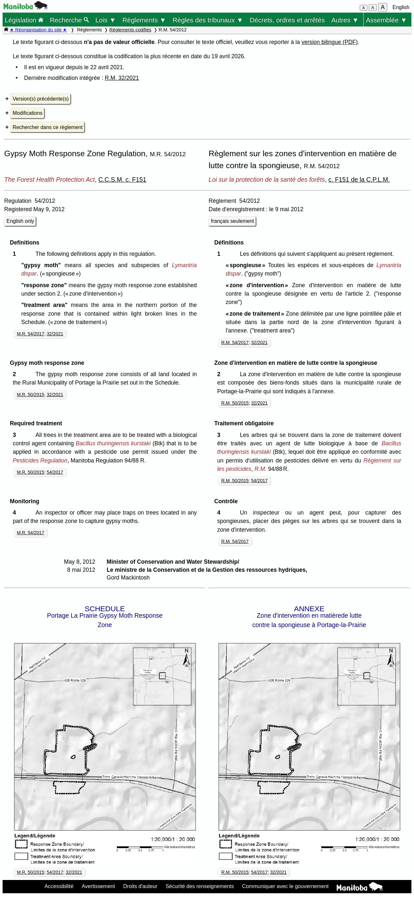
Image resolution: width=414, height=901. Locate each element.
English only (20, 221)
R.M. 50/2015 (235, 403)
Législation (24, 20)
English (401, 7)
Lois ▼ (105, 20)
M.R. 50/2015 (30, 394)
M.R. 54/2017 (30, 333)
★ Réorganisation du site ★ (38, 29)
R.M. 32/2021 (122, 78)
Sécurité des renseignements (200, 886)
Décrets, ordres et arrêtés (287, 20)
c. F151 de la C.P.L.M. (359, 179)
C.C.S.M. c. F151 (122, 179)
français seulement (232, 221)
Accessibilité (58, 886)
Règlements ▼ (144, 20)
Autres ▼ (345, 20)
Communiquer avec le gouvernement (285, 886)
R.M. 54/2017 (235, 342)
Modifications (27, 113)
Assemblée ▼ (386, 20)
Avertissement (98, 886)
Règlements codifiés (130, 29)
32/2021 (55, 333)
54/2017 (55, 472)
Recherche (69, 20)
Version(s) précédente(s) (41, 99)
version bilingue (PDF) (329, 42)
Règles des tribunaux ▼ (208, 20)
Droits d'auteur (140, 886)
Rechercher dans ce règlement (47, 127)
